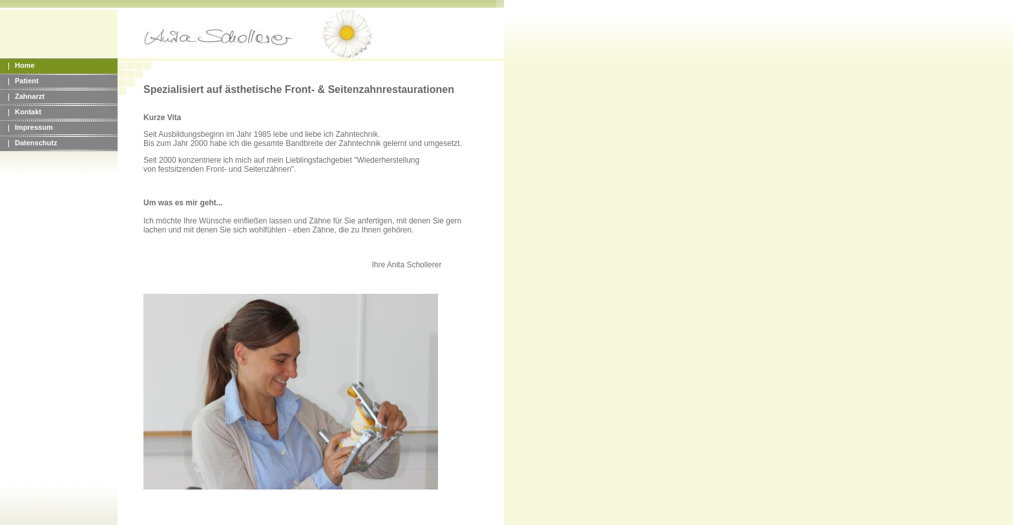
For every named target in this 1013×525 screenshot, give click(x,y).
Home (25, 65)
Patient (27, 81)
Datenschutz (36, 143)
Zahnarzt (30, 96)
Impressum (34, 127)
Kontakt (28, 112)
